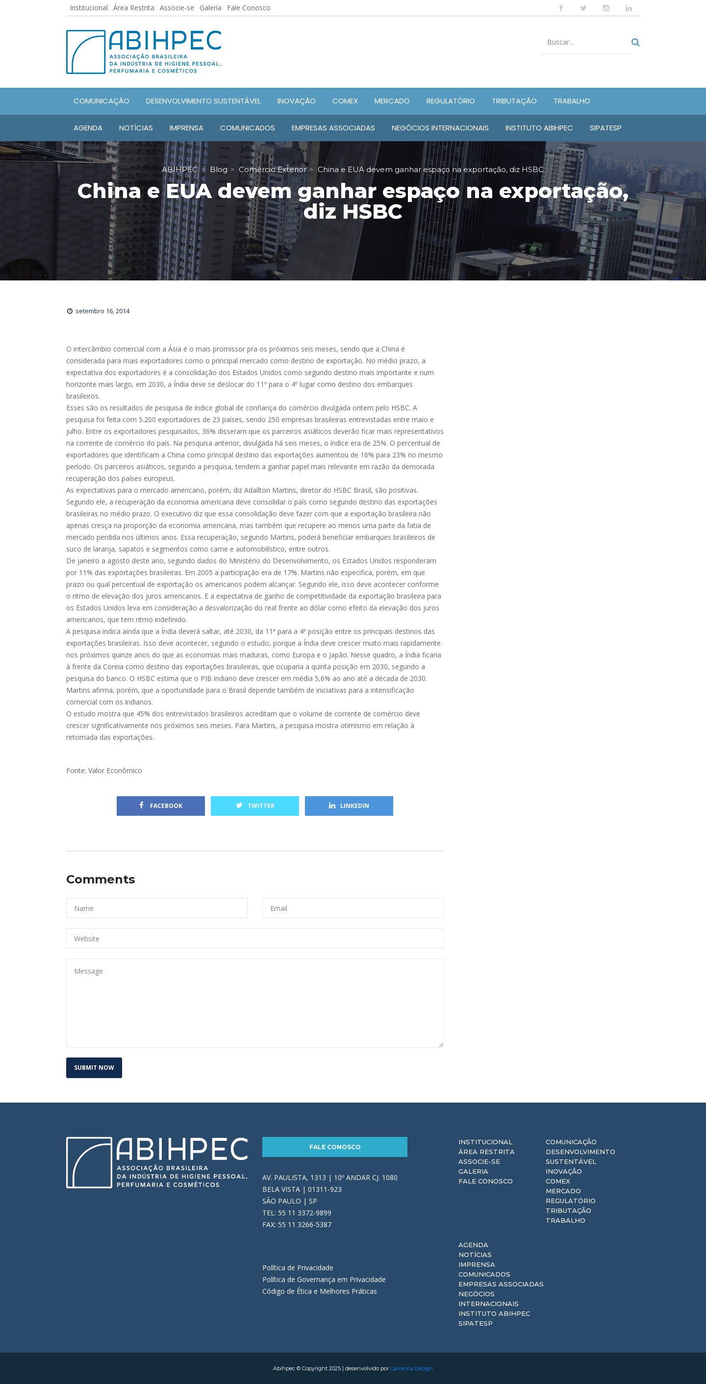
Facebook (160, 806)
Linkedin (349, 806)
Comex (558, 1181)
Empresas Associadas (501, 1284)
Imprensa (476, 1264)
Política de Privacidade (297, 1267)
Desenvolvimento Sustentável (580, 1156)
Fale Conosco (249, 7)
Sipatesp (475, 1323)
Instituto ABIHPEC (494, 1313)
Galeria (211, 7)
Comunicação (571, 1142)
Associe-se (177, 7)
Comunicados (484, 1274)
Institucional (89, 7)
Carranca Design (411, 1368)
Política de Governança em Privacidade (324, 1279)
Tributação (568, 1210)
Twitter (255, 806)
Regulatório (571, 1201)
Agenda (473, 1245)
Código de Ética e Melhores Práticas (319, 1291)
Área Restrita (133, 7)
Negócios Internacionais (488, 1299)
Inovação (564, 1171)
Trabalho (565, 1220)
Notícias (475, 1254)
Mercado (563, 1191)
